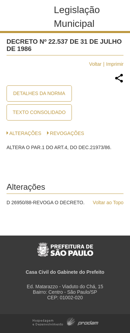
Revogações (67, 133)
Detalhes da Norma (39, 93)
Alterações (25, 133)
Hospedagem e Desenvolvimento (65, 321)
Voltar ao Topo (108, 202)
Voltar (95, 64)
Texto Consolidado (39, 112)
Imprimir (115, 64)
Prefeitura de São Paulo (65, 246)
